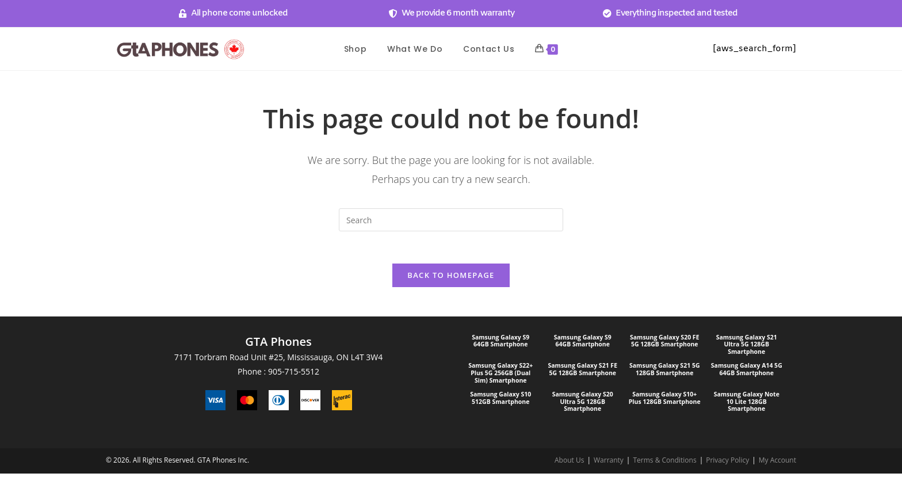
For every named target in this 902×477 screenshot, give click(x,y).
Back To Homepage (450, 278)
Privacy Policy (727, 463)
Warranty (609, 463)
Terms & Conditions (664, 463)
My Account (777, 463)
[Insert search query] (451, 219)
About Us (569, 463)
